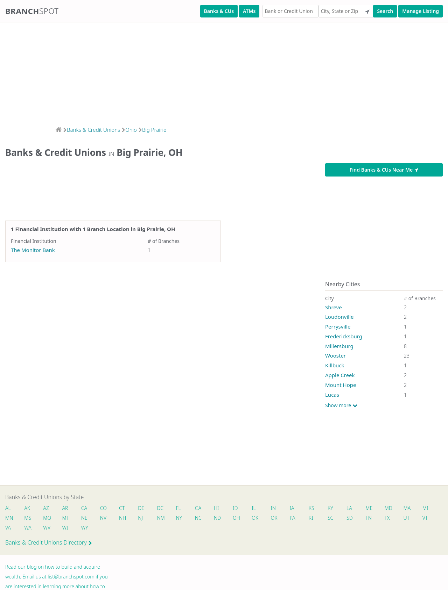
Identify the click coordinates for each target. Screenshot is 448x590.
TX (387, 518)
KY (330, 508)
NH (122, 518)
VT (425, 518)
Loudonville (339, 316)
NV (103, 518)
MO (46, 518)
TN (368, 518)
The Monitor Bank (33, 249)
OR (274, 518)
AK (27, 508)
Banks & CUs (219, 11)
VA (8, 527)
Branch (32, 11)
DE (141, 508)
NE (84, 518)
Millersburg (339, 346)
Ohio (131, 129)
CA (84, 508)
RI (311, 518)
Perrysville (337, 326)
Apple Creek (340, 375)
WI (65, 527)
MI (425, 508)
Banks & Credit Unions (93, 129)
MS (27, 518)
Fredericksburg (343, 336)
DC (160, 508)
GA (198, 508)
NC (198, 518)
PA (292, 518)
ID (235, 508)
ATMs (249, 11)
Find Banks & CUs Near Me (384, 169)
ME (368, 508)
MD (387, 508)
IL (254, 508)
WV (46, 527)
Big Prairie (154, 129)
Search (385, 11)
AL (8, 508)
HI (216, 508)
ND (217, 518)
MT (65, 518)
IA (292, 508)
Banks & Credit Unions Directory (48, 542)
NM (160, 518)
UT (407, 518)
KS (311, 508)
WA (27, 527)
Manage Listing (420, 11)
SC (330, 518)
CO (103, 508)
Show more (341, 405)
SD (349, 518)
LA (349, 508)
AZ (46, 508)
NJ (140, 518)
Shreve (333, 307)
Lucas (332, 394)
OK (255, 518)
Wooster (335, 355)
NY (179, 518)
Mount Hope (340, 384)
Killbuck (334, 365)
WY (84, 527)
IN (273, 508)
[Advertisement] (210, 72)
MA (407, 508)
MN (8, 518)
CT (122, 508)
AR (65, 508)
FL (178, 508)
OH (236, 518)
